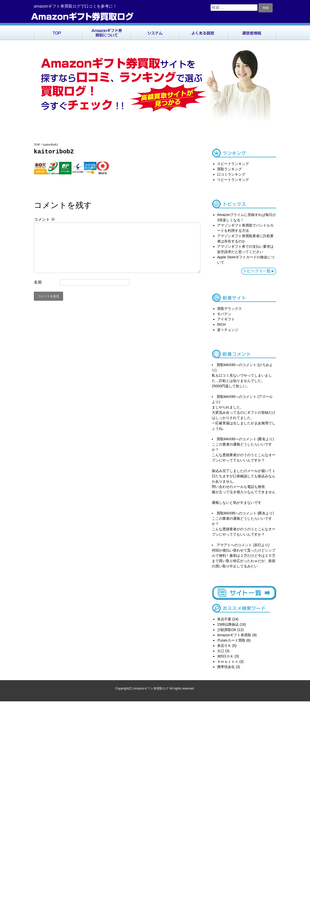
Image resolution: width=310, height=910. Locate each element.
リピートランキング (233, 180)
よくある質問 (203, 32)
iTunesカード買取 (231, 640)
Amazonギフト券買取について (106, 32)
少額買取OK (226, 630)
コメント (44, 219)
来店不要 (224, 619)
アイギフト (226, 319)
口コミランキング (231, 174)
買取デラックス (229, 309)
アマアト (224, 545)
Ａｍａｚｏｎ (227, 661)
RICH (221, 324)
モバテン (224, 314)
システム (155, 32)
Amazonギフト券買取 (234, 635)
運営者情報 (252, 32)
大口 (220, 651)
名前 (38, 282)
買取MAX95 (226, 365)
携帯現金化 (226, 667)
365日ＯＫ (225, 656)
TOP (58, 32)
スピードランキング (233, 164)
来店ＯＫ (224, 646)
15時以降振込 (228, 624)
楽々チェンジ (227, 330)
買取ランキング (229, 169)
